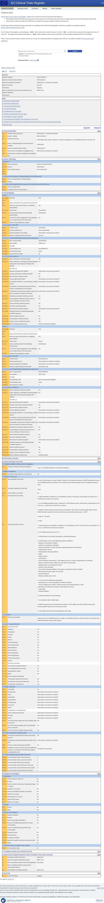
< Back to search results (8, 68)
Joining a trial (22, 8)
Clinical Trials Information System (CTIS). (13, 28)
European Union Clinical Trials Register (15, 17)
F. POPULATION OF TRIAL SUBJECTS (12, 117)
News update (56, 8)
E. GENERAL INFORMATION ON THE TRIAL (14, 114)
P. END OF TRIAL (7, 124)
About (44, 8)
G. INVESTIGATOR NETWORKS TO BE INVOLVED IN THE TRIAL (20, 119)
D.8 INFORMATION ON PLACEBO (11, 111)
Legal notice (100, 888)
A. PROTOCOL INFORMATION (10, 101)
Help (102, 3)
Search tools (33, 60)
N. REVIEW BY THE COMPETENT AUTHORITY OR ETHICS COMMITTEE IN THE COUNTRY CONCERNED (31, 122)
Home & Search (7, 8)
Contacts (35, 8)
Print (4, 71)
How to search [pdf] (23, 55)
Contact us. (11, 879)
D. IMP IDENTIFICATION (9, 109)
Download (12, 71)
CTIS (56, 890)
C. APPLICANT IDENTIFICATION (11, 106)
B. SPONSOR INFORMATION (10, 104)
